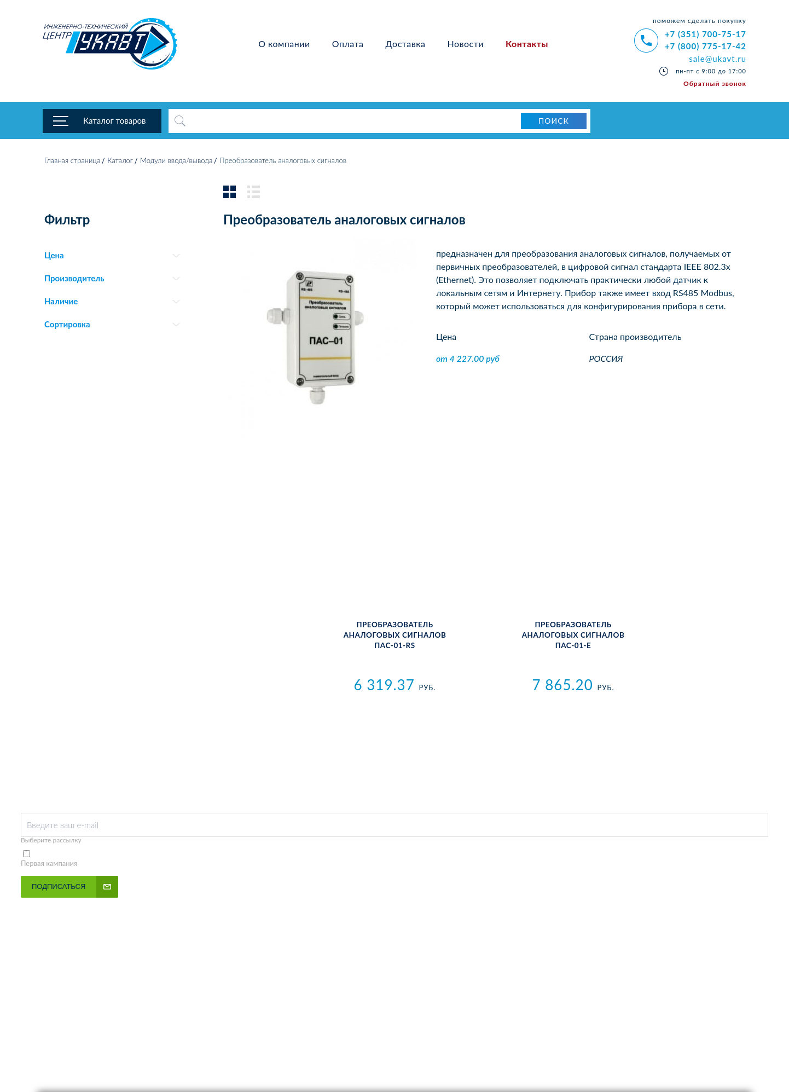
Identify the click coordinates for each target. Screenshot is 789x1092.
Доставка (405, 43)
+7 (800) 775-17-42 (705, 46)
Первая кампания (49, 864)
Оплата (348, 43)
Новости (465, 43)
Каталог (120, 161)
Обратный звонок (714, 83)
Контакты (527, 43)
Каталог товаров (114, 120)
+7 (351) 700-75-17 (705, 34)
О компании (284, 43)
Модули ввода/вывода (176, 161)
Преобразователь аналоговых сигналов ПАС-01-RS (395, 636)
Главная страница (72, 161)
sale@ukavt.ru (717, 58)
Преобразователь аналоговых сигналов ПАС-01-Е (573, 636)
